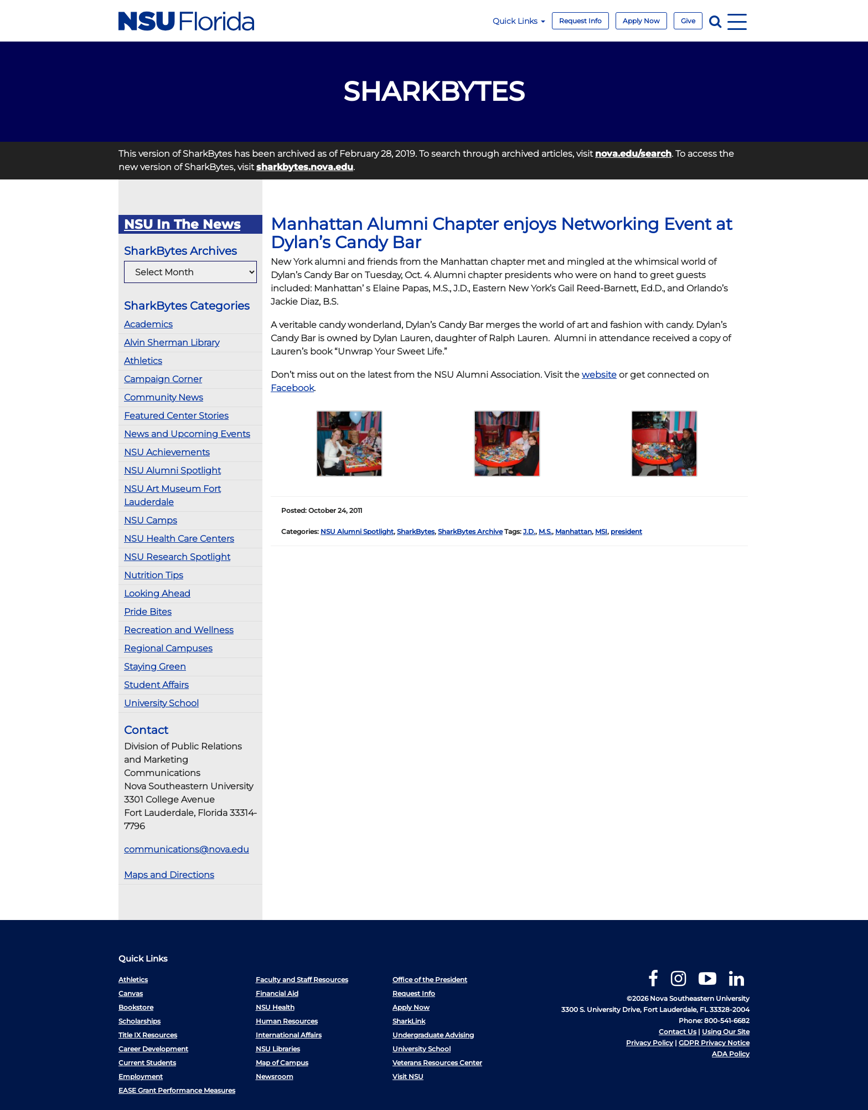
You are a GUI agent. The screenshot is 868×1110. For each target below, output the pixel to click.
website (599, 374)
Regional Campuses (168, 648)
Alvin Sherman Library (171, 342)
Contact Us (677, 1031)
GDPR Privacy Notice (714, 1043)
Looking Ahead (157, 593)
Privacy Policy (649, 1043)
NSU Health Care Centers (179, 538)
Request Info (580, 21)
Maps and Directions (169, 875)
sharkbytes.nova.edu (304, 167)
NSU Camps (150, 520)
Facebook (292, 388)
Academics (148, 324)
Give (688, 21)
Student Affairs (156, 685)
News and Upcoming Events (187, 434)
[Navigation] (737, 20)
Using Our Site (726, 1031)
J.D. (529, 531)
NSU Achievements (167, 452)
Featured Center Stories (176, 415)
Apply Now (641, 21)
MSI (601, 531)
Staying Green (155, 666)
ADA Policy (731, 1054)
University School (161, 703)
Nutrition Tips (153, 575)
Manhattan (573, 531)
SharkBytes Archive (470, 531)
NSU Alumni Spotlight (172, 470)
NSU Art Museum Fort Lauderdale (172, 495)
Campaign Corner (163, 379)
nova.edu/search (633, 153)
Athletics (143, 361)
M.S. (545, 531)
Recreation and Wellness (179, 630)
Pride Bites (148, 612)
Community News (163, 397)
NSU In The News (182, 224)
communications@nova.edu (186, 849)
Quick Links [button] (519, 21)
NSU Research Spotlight (177, 557)
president (626, 531)
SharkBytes (416, 531)
